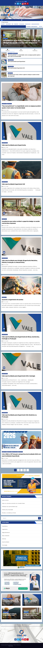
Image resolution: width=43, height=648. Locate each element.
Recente (7, 50)
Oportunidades (10, 66)
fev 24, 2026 (7, 44)
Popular (21, 50)
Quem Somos (5, 500)
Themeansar (10, 645)
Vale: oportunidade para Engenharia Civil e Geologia (18, 376)
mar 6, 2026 (5, 147)
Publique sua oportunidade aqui (9, 506)
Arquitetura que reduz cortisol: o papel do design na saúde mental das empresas (22, 41)
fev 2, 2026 (5, 458)
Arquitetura (6, 38)
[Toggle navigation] (21, 20)
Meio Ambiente (5, 535)
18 (24, 470)
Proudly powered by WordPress (7, 644)
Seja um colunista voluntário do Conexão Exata (13, 503)
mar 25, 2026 (6, 110)
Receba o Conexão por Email (9, 512)
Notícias (4, 538)
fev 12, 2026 (5, 301)
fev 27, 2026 (5, 186)
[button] (41, 20)
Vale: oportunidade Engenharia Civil (13, 184)
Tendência (34, 50)
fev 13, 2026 (5, 264)
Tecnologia (20, 451)
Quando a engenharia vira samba (12, 299)
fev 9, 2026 (5, 378)
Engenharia (15, 53)
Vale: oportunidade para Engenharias (14, 145)
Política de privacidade (7, 509)
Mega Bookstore (6, 532)
